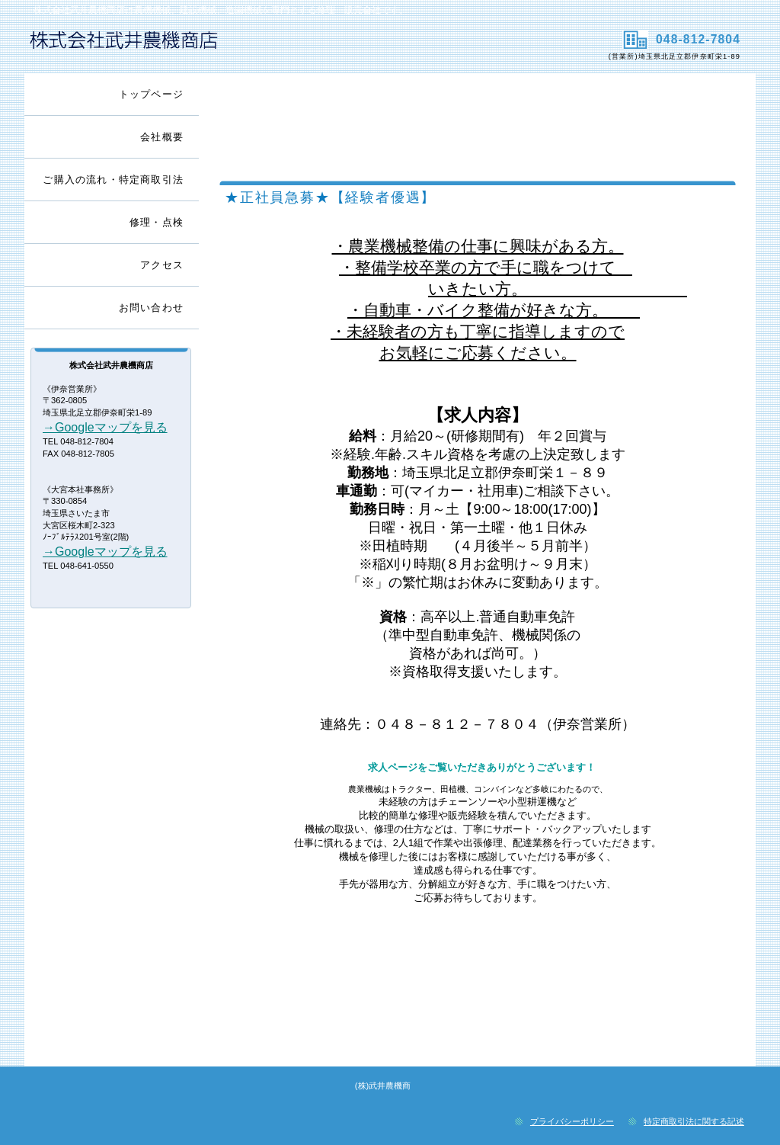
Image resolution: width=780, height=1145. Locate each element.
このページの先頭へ (687, 1052)
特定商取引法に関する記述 (694, 1121)
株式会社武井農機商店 (205, 46)
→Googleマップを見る (105, 427)
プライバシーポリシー (572, 1121)
